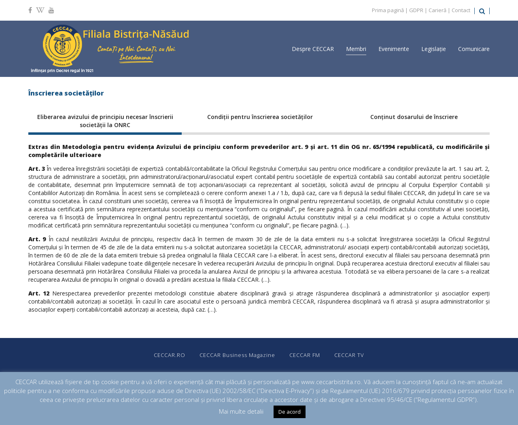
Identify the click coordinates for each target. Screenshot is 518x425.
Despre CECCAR (313, 49)
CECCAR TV (349, 355)
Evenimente (393, 49)
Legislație (433, 49)
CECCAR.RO (169, 355)
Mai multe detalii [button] (241, 411)
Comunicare (474, 49)
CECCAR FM (304, 355)
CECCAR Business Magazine (237, 355)
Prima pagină (388, 10)
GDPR (416, 10)
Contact (461, 10)
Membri (356, 49)
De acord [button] (289, 411)
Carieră (437, 10)
